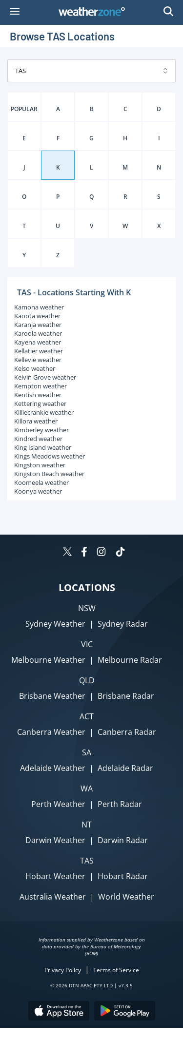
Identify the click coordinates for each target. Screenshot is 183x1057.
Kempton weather (40, 386)
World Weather (126, 896)
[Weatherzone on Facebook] (84, 552)
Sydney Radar (123, 623)
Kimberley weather (41, 429)
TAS (87, 860)
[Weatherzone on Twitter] (67, 552)
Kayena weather (37, 342)
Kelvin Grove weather (45, 377)
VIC (87, 644)
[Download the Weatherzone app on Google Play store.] (124, 1012)
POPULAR (24, 109)
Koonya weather (38, 491)
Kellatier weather (38, 350)
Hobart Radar (123, 876)
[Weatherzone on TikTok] (120, 552)
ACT (87, 716)
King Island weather (42, 447)
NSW (87, 608)
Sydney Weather (55, 623)
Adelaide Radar (125, 768)
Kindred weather (38, 438)
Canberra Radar (127, 732)
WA (87, 788)
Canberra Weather (51, 732)
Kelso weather (34, 368)
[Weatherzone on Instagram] (101, 552)
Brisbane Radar (126, 696)
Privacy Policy (62, 970)
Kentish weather (37, 394)
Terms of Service (116, 970)
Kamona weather (39, 307)
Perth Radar (120, 804)
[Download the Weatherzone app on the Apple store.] (58, 1012)
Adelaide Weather (52, 768)
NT (86, 824)
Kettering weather (40, 403)
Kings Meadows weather (49, 456)
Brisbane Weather (52, 696)
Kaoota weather (37, 315)
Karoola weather (38, 333)
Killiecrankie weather (44, 412)
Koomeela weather (41, 482)
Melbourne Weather (48, 659)
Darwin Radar (123, 840)
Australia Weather (53, 896)
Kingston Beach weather (49, 473)
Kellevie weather (37, 359)
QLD (87, 680)
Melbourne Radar (130, 659)
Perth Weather (58, 804)
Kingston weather (39, 465)
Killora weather (36, 421)
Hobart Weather (55, 876)
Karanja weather (37, 324)
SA (86, 752)
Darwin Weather (55, 840)
